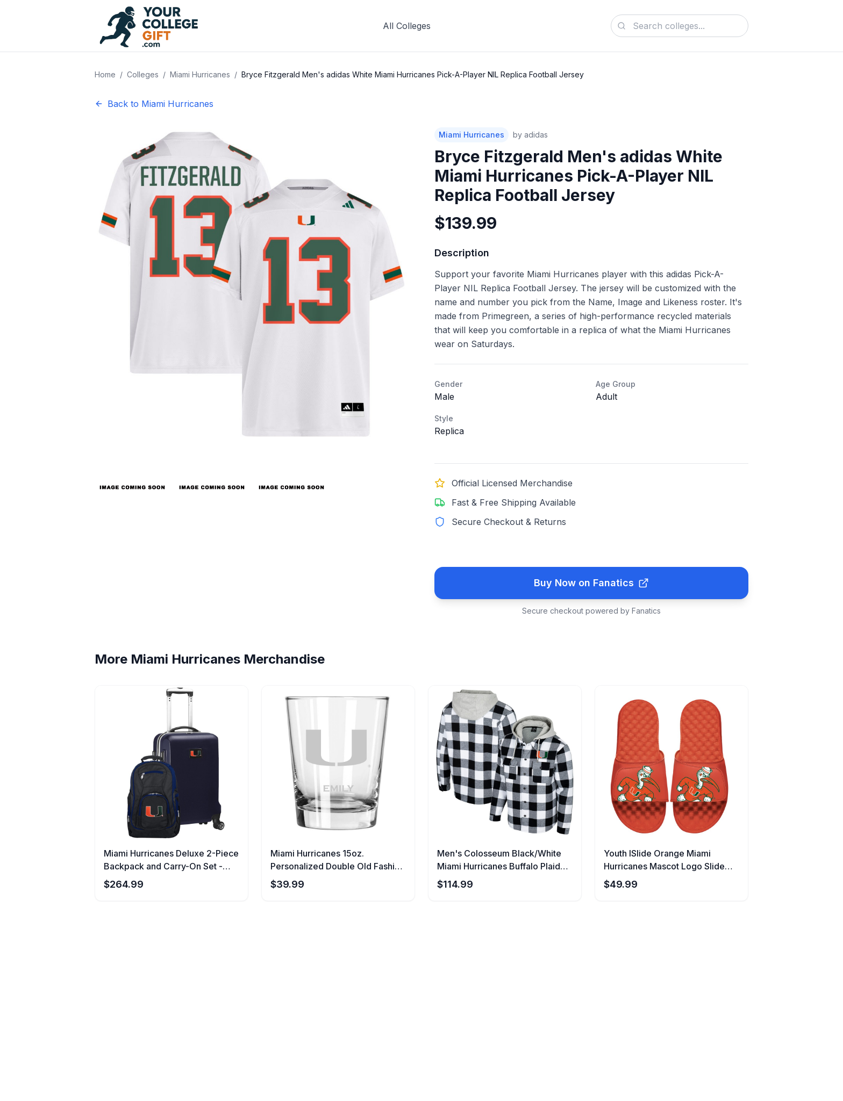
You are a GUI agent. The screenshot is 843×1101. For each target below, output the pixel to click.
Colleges (143, 74)
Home (105, 74)
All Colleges (407, 25)
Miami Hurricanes (200, 74)
